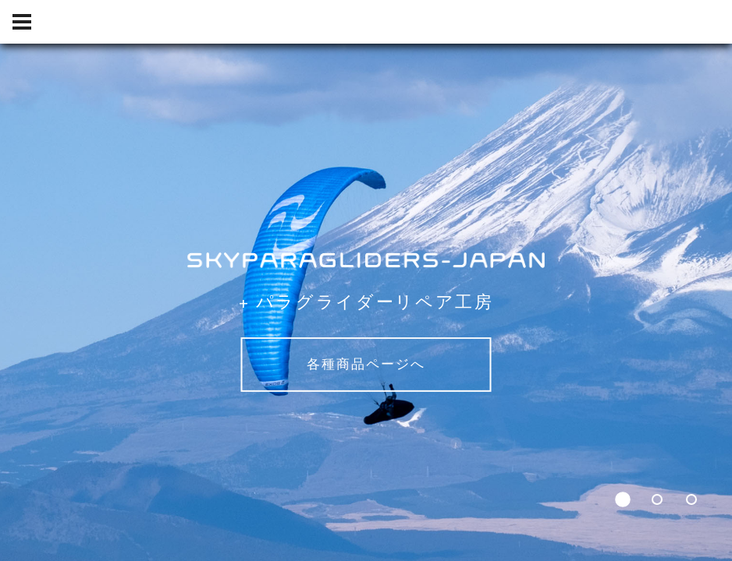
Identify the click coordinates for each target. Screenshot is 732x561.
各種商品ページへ (366, 365)
